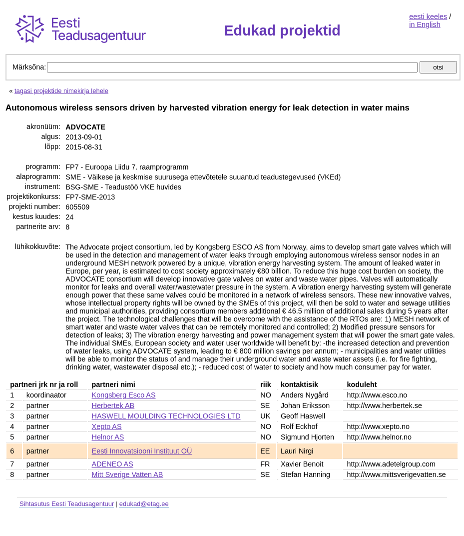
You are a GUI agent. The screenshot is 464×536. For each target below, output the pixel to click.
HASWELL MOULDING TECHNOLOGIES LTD (166, 416)
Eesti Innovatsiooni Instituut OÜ (142, 451)
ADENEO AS (112, 464)
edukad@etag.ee (144, 504)
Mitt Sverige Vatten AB (127, 474)
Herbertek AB (113, 406)
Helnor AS (108, 437)
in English (424, 24)
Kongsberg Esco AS (124, 395)
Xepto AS (107, 426)
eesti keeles (428, 16)
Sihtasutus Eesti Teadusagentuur (66, 504)
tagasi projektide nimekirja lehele (61, 90)
